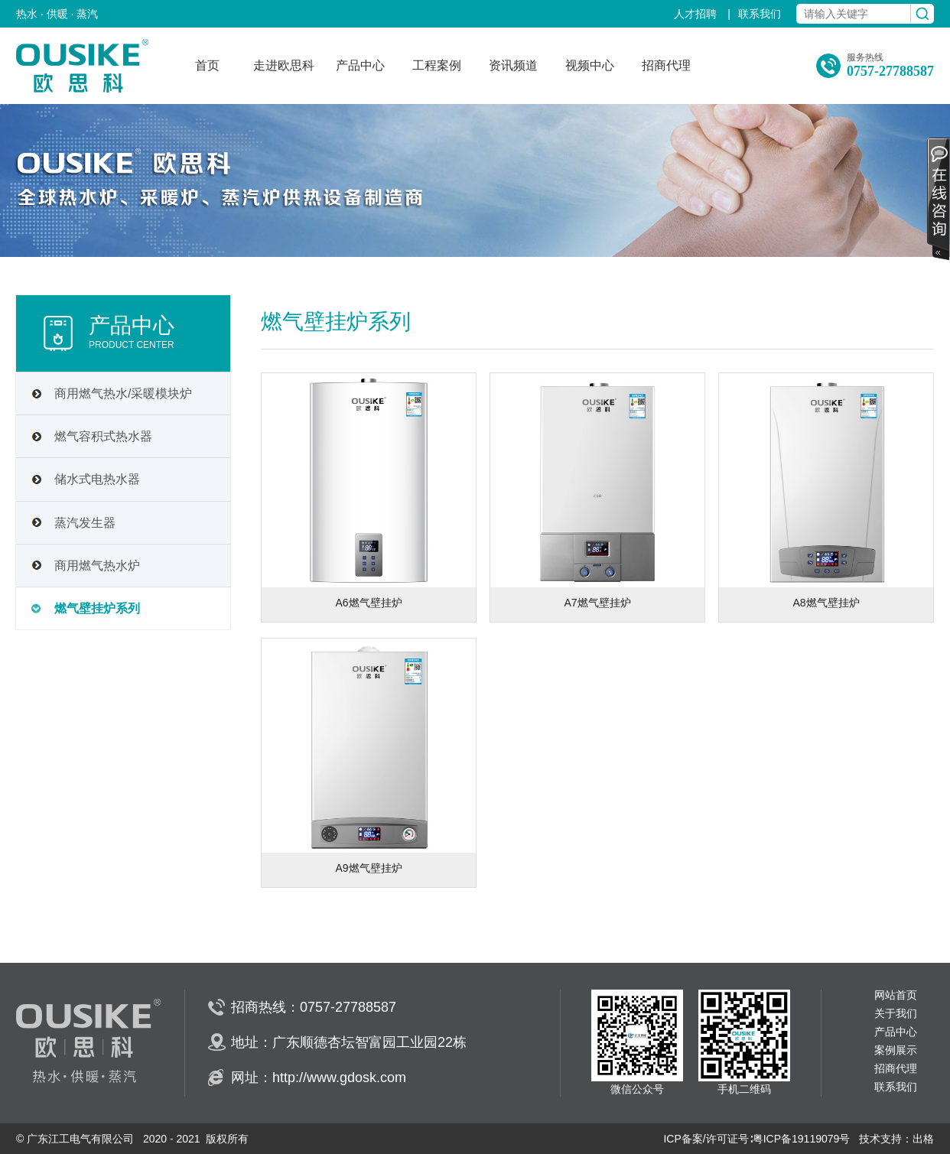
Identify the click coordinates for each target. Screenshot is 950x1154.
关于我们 (895, 1013)
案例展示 (895, 1050)
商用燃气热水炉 (97, 565)
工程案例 (436, 65)
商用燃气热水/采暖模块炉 (123, 393)
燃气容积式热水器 (103, 436)
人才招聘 (697, 14)
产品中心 (360, 65)
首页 (207, 65)
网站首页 (895, 995)
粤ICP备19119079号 (802, 1139)
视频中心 (589, 65)
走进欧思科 (283, 65)
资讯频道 (513, 65)
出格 (923, 1139)
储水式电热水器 (97, 479)
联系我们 (759, 14)
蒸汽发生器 (84, 522)
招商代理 (666, 65)
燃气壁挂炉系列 (97, 608)
